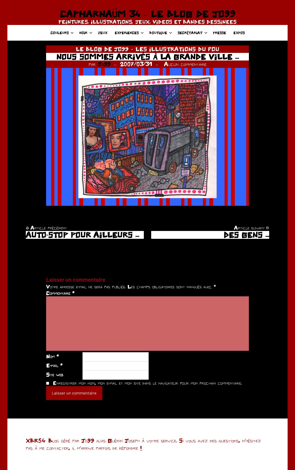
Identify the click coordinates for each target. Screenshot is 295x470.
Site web (54, 374)
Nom (52, 356)
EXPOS (239, 32)
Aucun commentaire (185, 64)
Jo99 (104, 64)
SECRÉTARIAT (192, 32)
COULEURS (62, 32)
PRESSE (219, 32)
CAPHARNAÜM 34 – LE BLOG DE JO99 (147, 14)
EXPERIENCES (129, 32)
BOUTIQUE (160, 32)
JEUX (102, 32)
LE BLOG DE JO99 (102, 49)
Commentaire (60, 293)
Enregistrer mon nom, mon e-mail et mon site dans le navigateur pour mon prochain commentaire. (147, 383)
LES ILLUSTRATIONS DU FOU (177, 49)
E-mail (54, 365)
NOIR (85, 32)
